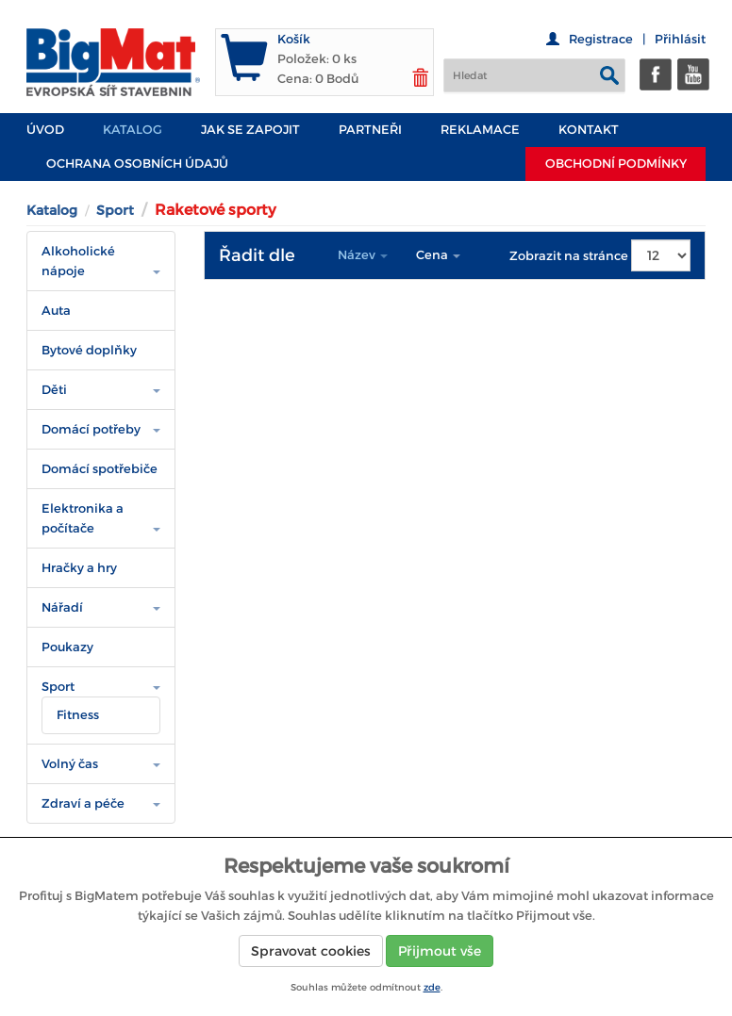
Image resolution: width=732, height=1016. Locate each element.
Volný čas (70, 764)
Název (363, 255)
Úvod (45, 130)
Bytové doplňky (89, 350)
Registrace (601, 39)
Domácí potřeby (91, 429)
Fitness (78, 715)
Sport (115, 210)
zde (432, 987)
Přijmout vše (439, 950)
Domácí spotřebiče (100, 469)
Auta (56, 311)
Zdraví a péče (83, 803)
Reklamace (480, 130)
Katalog (132, 130)
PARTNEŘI (370, 130)
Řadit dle (257, 255)
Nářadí (62, 607)
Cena (438, 255)
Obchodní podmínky (616, 164)
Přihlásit (680, 39)
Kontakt (588, 130)
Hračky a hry (79, 568)
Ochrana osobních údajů (137, 164)
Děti (54, 390)
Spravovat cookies (311, 950)
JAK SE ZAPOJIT (250, 130)
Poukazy (67, 647)
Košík (293, 39)
